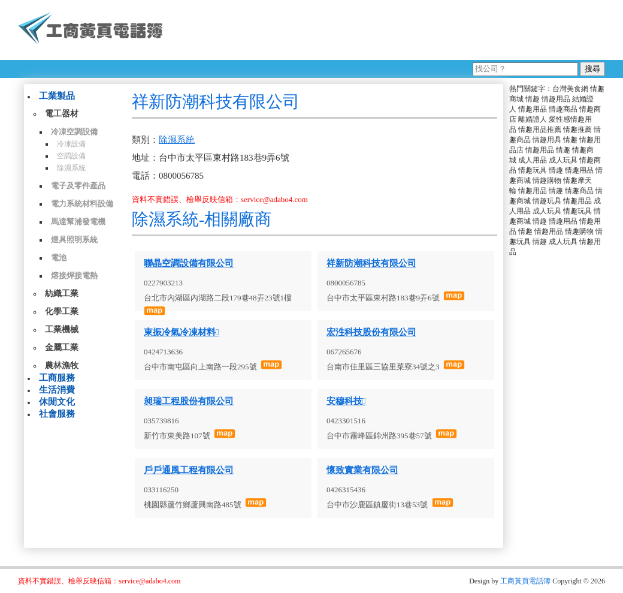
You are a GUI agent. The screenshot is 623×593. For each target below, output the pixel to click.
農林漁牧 (61, 365)
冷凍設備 (71, 144)
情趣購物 (547, 180)
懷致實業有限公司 (362, 470)
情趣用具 (547, 140)
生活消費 (57, 390)
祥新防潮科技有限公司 (371, 263)
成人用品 (532, 160)
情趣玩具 (532, 170)
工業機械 (61, 329)
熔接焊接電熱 (74, 275)
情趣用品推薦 (539, 129)
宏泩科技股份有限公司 (371, 332)
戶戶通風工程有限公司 (189, 470)
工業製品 (57, 96)
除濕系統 (71, 168)
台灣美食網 (570, 89)
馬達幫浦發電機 (78, 221)
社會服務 (57, 414)
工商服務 (57, 378)
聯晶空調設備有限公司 (189, 263)
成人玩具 (563, 160)
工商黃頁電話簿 (525, 581)
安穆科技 (345, 401)
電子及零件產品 (78, 185)
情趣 (532, 99)
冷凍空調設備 (74, 131)
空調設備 (71, 156)
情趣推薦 (577, 129)
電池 (58, 257)
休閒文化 (57, 402)
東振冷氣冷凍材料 (181, 332)
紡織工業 (61, 293)
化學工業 (61, 311)
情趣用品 (556, 99)
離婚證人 (532, 119)
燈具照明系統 (74, 239)
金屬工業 (61, 347)
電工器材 (61, 113)
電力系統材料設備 (82, 203)
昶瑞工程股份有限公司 (189, 401)
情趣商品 (563, 109)
